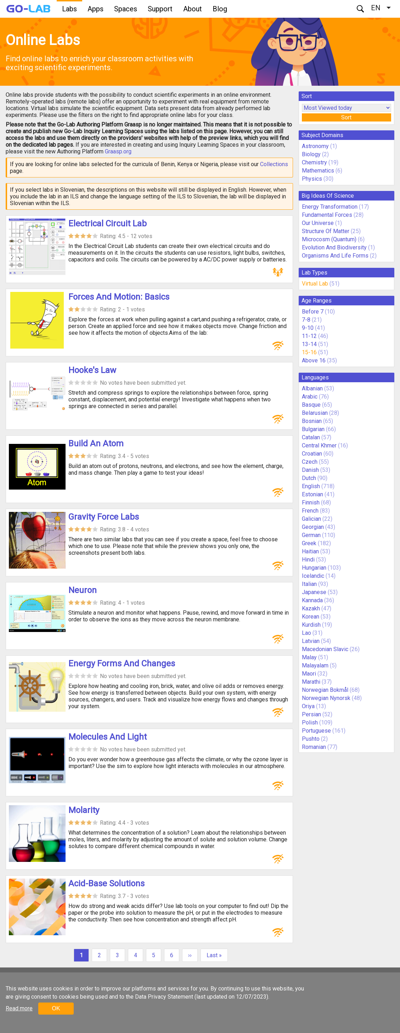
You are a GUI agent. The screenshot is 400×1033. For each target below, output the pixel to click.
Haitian (310, 551)
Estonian (312, 494)
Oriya (308, 706)
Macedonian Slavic (325, 649)
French (310, 510)
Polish (310, 722)
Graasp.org (118, 151)
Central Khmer (319, 445)
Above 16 (314, 360)
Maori (309, 673)
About (192, 9)
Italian (309, 584)
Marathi (311, 681)
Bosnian (312, 421)
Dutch (309, 478)
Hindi (308, 559)
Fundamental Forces (327, 214)
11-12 (309, 336)
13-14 (309, 344)
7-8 (306, 319)
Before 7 (312, 311)
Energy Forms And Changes (121, 663)
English (311, 486)
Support (160, 9)
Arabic (309, 396)
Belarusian (315, 413)
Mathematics (318, 170)
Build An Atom (96, 443)
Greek (309, 543)
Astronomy (315, 146)
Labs (69, 9)
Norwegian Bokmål (325, 690)
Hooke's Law (92, 370)
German (311, 535)
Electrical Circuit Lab (107, 223)
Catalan (311, 437)
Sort (346, 117)
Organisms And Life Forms (335, 255)
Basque (311, 404)
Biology (311, 154)
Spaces (125, 9)
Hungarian (314, 567)
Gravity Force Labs (103, 517)
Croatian (312, 453)
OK (56, 1008)
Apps (95, 9)
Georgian (313, 527)
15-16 (309, 352)
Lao (306, 633)
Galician (311, 518)
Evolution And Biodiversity (334, 247)
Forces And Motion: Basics (118, 297)
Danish (310, 470)
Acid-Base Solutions (106, 883)
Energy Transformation (329, 206)
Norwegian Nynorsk (326, 698)
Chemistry (314, 162)
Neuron (82, 590)
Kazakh (311, 608)
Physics (312, 178)
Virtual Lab (315, 283)
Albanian (312, 388)
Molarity (83, 810)
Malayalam (315, 665)
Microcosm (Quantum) (329, 239)
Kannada (312, 600)
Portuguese (316, 730)
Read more (19, 1008)
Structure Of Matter (325, 231)
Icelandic (313, 575)
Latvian (311, 641)
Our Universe (318, 223)
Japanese (314, 592)
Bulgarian (313, 429)
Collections (274, 164)
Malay (309, 657)
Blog (220, 9)
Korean (310, 616)
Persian (311, 714)
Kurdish (311, 624)
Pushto (311, 738)
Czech (309, 461)
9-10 (308, 327)
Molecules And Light (107, 737)
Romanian (314, 747)
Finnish (311, 502)
